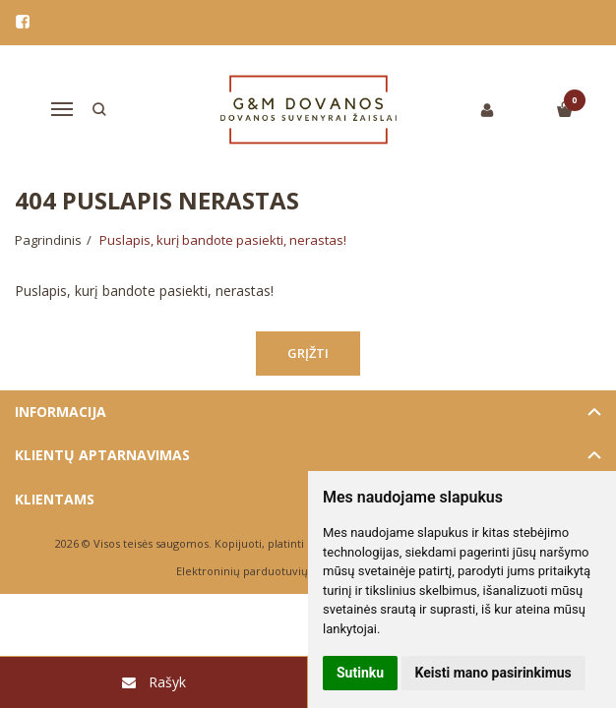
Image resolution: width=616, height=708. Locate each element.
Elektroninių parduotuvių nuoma (262, 570)
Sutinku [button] (360, 672)
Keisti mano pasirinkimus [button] (493, 672)
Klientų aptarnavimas (102, 454)
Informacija (60, 411)
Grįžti (308, 353)
